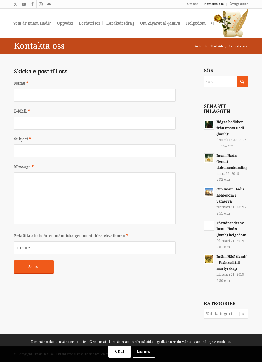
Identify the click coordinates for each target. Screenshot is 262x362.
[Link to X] (15, 4)
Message (24, 167)
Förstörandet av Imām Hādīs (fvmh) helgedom (231, 229)
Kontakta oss (214, 4)
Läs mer (144, 351)
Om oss (192, 4)
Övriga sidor (239, 4)
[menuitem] (192, 4)
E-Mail (22, 111)
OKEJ (119, 351)
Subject (22, 139)
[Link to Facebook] (32, 4)
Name (21, 83)
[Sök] (212, 23)
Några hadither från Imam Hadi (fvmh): (230, 128)
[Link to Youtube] (24, 4)
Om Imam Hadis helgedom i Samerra (230, 195)
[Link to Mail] (49, 4)
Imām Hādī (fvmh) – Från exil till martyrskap (232, 262)
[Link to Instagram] (41, 4)
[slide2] (230, 23)
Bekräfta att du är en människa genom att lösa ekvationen (71, 236)
